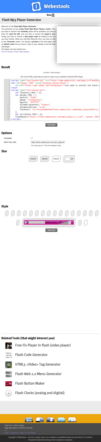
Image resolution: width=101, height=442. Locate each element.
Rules (6, 433)
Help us (23, 433)
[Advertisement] (79, 44)
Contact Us (14, 433)
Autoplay (8, 138)
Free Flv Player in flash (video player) (15, 52)
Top (5, 430)
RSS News (31, 433)
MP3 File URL (10, 142)
